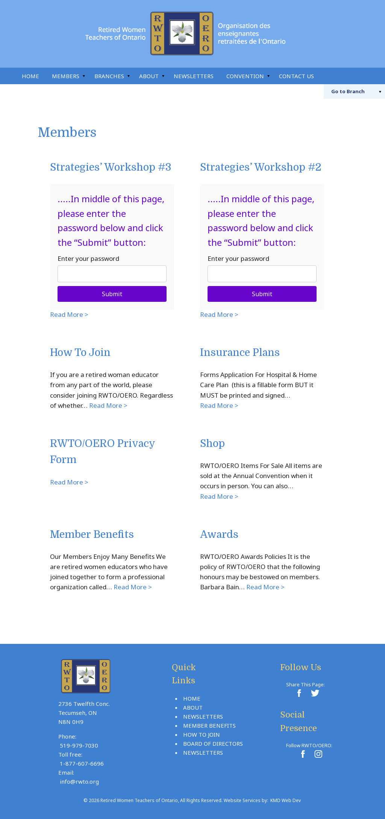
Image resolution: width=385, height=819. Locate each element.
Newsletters (194, 76)
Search (328, 76)
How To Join (80, 353)
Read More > (69, 314)
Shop (212, 444)
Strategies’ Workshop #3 (110, 167)
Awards (219, 534)
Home (30, 76)
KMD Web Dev (285, 800)
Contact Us (296, 76)
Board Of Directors (213, 743)
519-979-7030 (79, 745)
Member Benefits (92, 534)
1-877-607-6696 (82, 763)
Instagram (361, 76)
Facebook (345, 76)
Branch (348, 91)
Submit (112, 294)
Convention (245, 76)
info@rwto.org (79, 781)
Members (65, 76)
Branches (109, 76)
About (149, 76)
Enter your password (88, 258)
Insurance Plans (240, 353)
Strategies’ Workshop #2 (260, 167)
